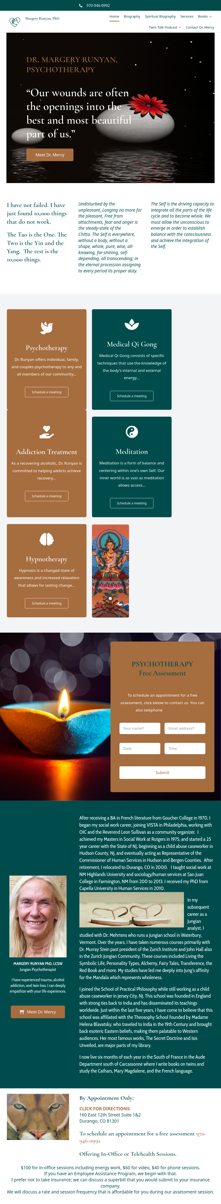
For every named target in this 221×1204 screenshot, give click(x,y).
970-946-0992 (98, 5)
